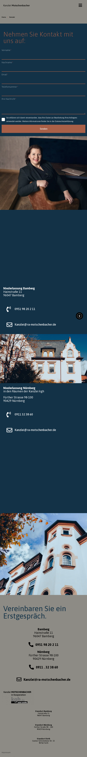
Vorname (6, 50)
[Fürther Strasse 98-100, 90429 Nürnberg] (43, 476)
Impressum (6, 752)
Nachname (7, 62)
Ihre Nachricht (9, 99)
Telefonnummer (10, 87)
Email (5, 74)
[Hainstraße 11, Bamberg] (43, 246)
